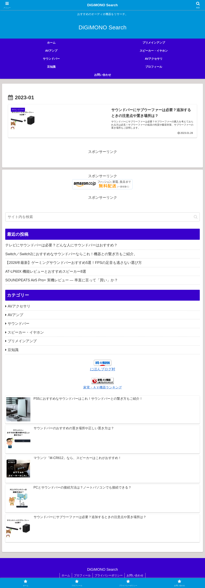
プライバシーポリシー (109, 575)
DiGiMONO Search (102, 5)
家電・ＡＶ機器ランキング (102, 387)
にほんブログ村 (102, 369)
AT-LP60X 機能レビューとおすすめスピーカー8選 (45, 271)
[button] (195, 217)
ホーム (65, 575)
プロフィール (82, 575)
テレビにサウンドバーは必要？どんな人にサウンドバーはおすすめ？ (61, 245)
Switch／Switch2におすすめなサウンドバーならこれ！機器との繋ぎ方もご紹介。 (71, 254)
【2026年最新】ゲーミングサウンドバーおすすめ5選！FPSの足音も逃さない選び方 (73, 263)
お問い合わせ (135, 575)
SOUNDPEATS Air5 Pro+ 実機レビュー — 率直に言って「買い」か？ (61, 280)
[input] (102, 217)
